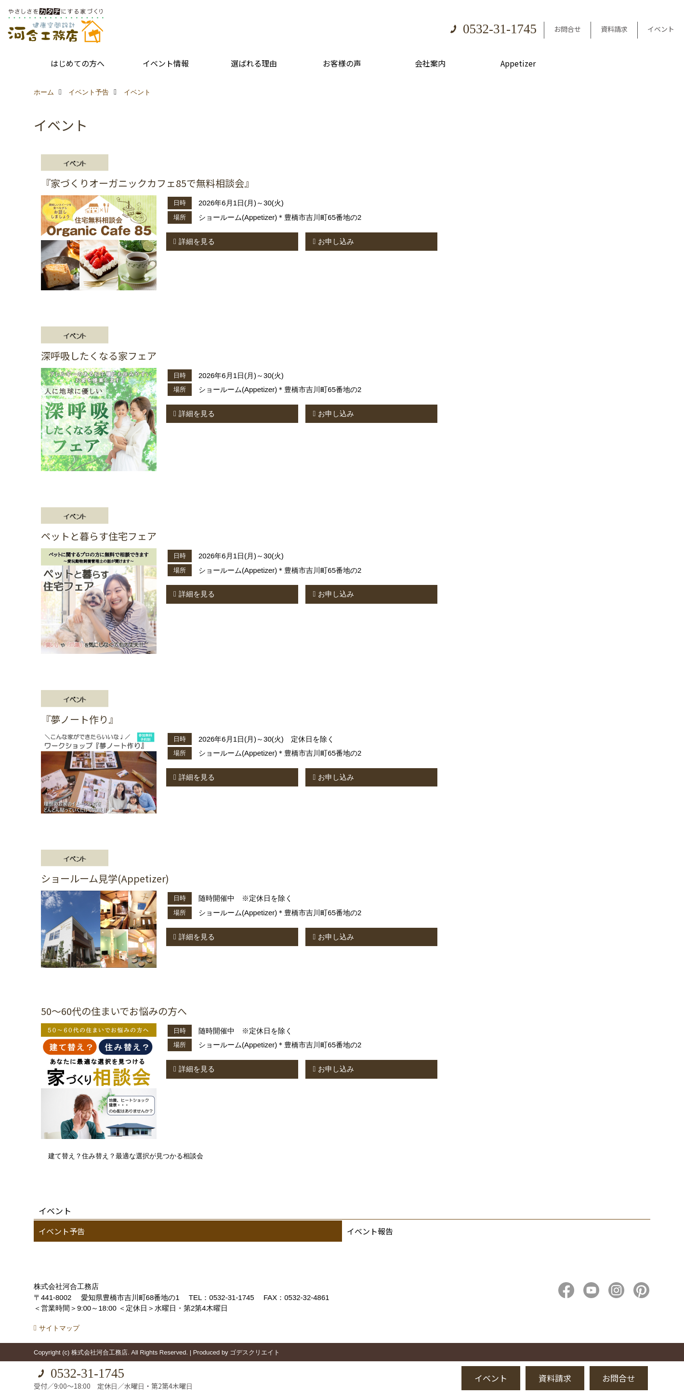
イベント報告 (370, 1231)
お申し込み (336, 241)
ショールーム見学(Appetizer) (105, 878)
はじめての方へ (78, 63)
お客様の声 (342, 63)
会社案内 (430, 63)
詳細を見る (197, 241)
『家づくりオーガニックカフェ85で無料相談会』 (147, 183)
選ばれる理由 (254, 63)
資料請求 (614, 29)
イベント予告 (62, 1231)
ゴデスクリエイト (255, 1352)
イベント (660, 29)
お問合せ (567, 29)
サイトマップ (59, 1328)
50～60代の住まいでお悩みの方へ (114, 1011)
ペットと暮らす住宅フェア (99, 536)
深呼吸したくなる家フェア (99, 356)
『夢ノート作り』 (79, 719)
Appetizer (518, 63)
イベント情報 (166, 63)
